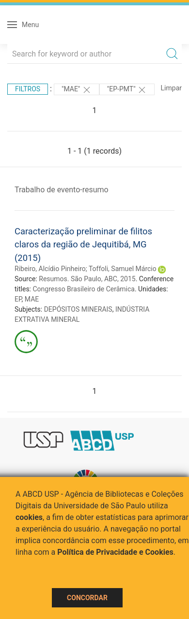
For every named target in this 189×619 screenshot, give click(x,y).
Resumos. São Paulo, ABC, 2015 (87, 279)
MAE (32, 299)
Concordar (87, 598)
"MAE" (77, 90)
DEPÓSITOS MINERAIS (78, 309)
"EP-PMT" (127, 90)
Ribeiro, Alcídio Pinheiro (50, 269)
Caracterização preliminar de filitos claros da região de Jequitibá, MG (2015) (83, 244)
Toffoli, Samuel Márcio (123, 269)
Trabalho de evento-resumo (62, 189)
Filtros (27, 89)
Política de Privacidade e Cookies (115, 552)
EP (18, 299)
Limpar (171, 88)
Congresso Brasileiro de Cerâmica (83, 289)
